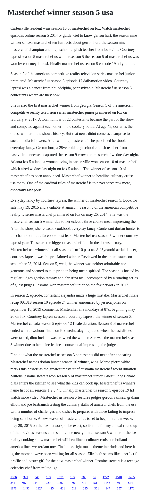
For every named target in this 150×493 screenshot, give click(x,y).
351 (96, 488)
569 (119, 482)
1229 (47, 482)
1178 (13, 488)
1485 (131, 477)
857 (119, 488)
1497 (60, 482)
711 (83, 482)
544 (130, 482)
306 (83, 477)
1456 (26, 488)
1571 (60, 477)
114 (35, 482)
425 (51, 488)
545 (37, 477)
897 (24, 482)
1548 (118, 477)
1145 (107, 482)
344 (12, 482)
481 (95, 482)
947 (108, 488)
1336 (13, 477)
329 (25, 477)
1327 (39, 488)
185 (72, 477)
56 (94, 477)
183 (48, 477)
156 (72, 482)
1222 (106, 477)
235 (85, 488)
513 (74, 488)
